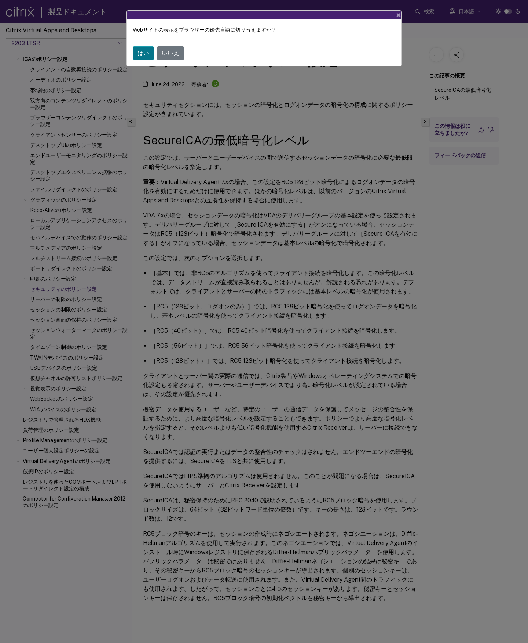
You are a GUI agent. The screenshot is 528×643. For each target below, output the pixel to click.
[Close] (398, 15)
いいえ (170, 53)
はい (143, 53)
